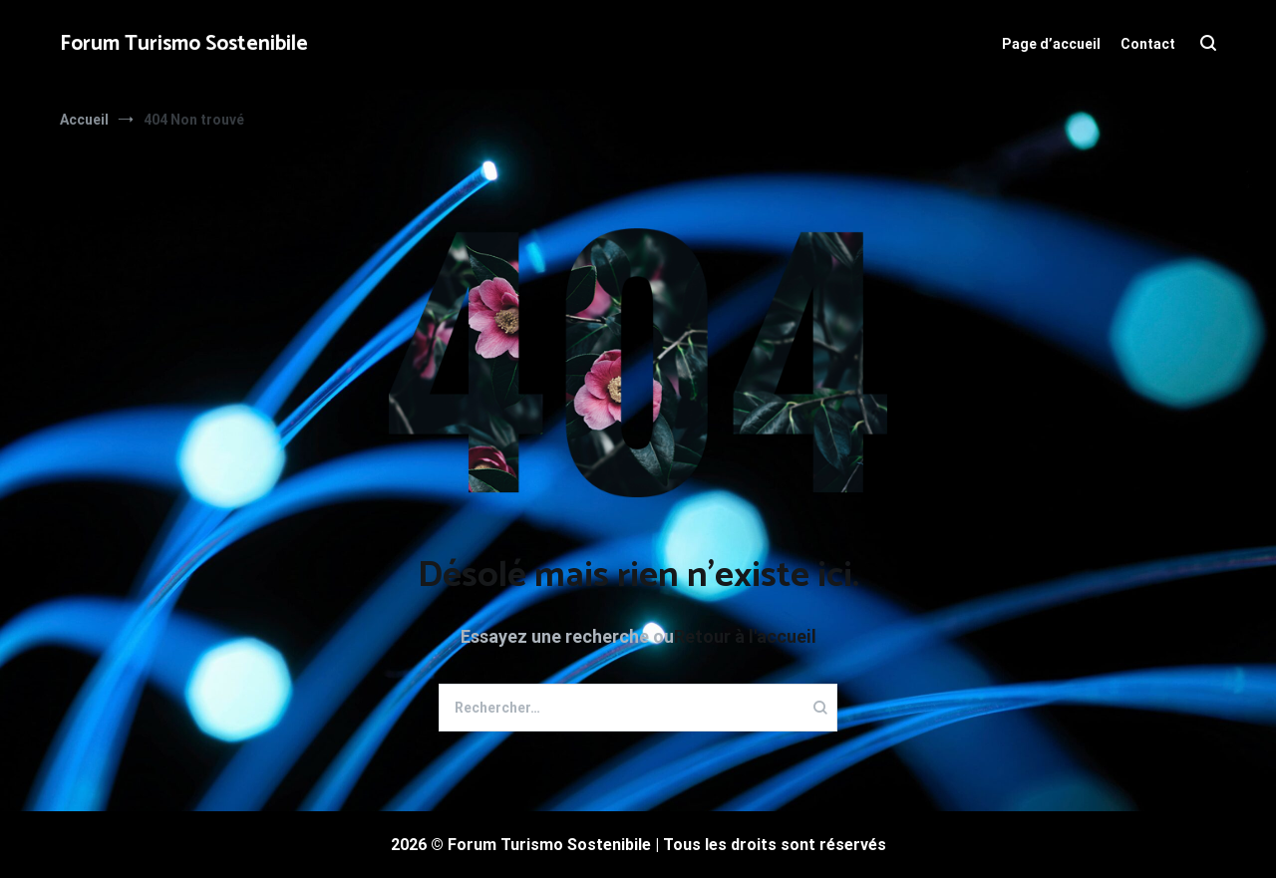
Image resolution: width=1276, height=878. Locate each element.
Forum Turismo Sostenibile (184, 44)
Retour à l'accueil (745, 636)
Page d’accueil (1051, 44)
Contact (1147, 44)
